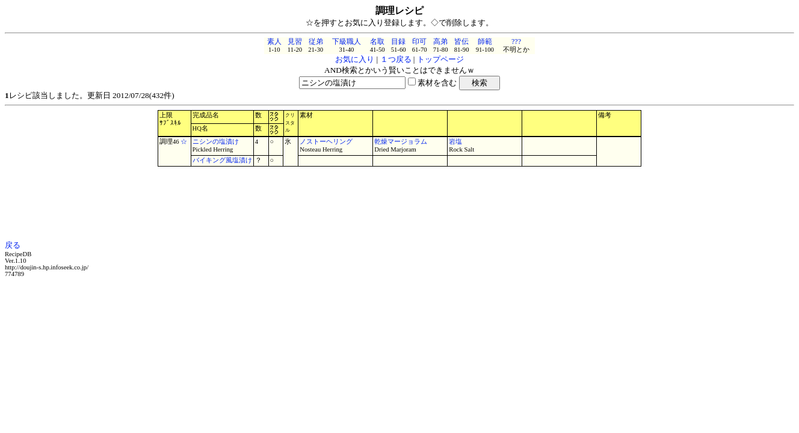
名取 (377, 41)
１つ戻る (396, 59)
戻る (12, 245)
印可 (419, 41)
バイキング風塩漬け (222, 160)
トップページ (440, 59)
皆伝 (461, 41)
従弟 (316, 41)
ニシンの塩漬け (216, 141)
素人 (274, 41)
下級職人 (346, 41)
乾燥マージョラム (400, 141)
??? (516, 41)
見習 (295, 41)
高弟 (440, 41)
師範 (485, 41)
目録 (398, 41)
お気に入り (354, 59)
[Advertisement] (399, 203)
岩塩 (455, 141)
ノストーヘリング (326, 141)
